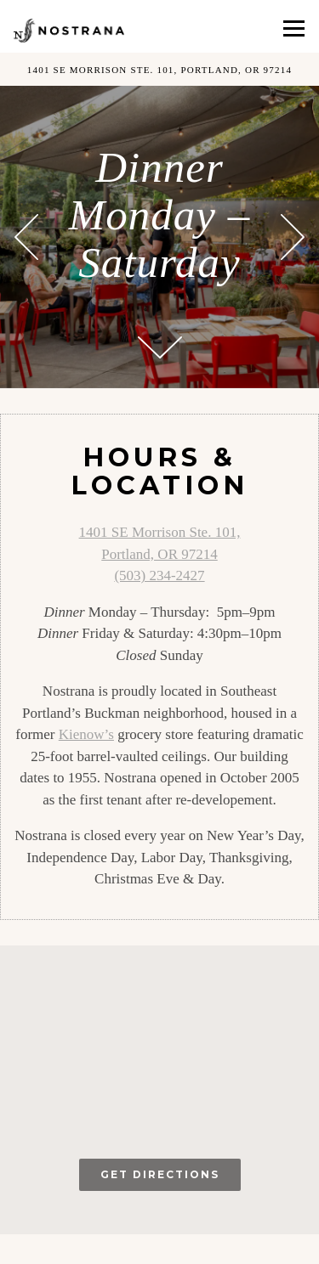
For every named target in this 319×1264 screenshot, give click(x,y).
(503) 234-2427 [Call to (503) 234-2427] (159, 575)
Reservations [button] (79, 1249)
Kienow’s (86, 734)
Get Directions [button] (159, 1174)
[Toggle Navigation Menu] (294, 28)
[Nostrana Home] (69, 30)
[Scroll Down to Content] (160, 347)
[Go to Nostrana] (159, 69)
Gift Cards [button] (239, 1249)
